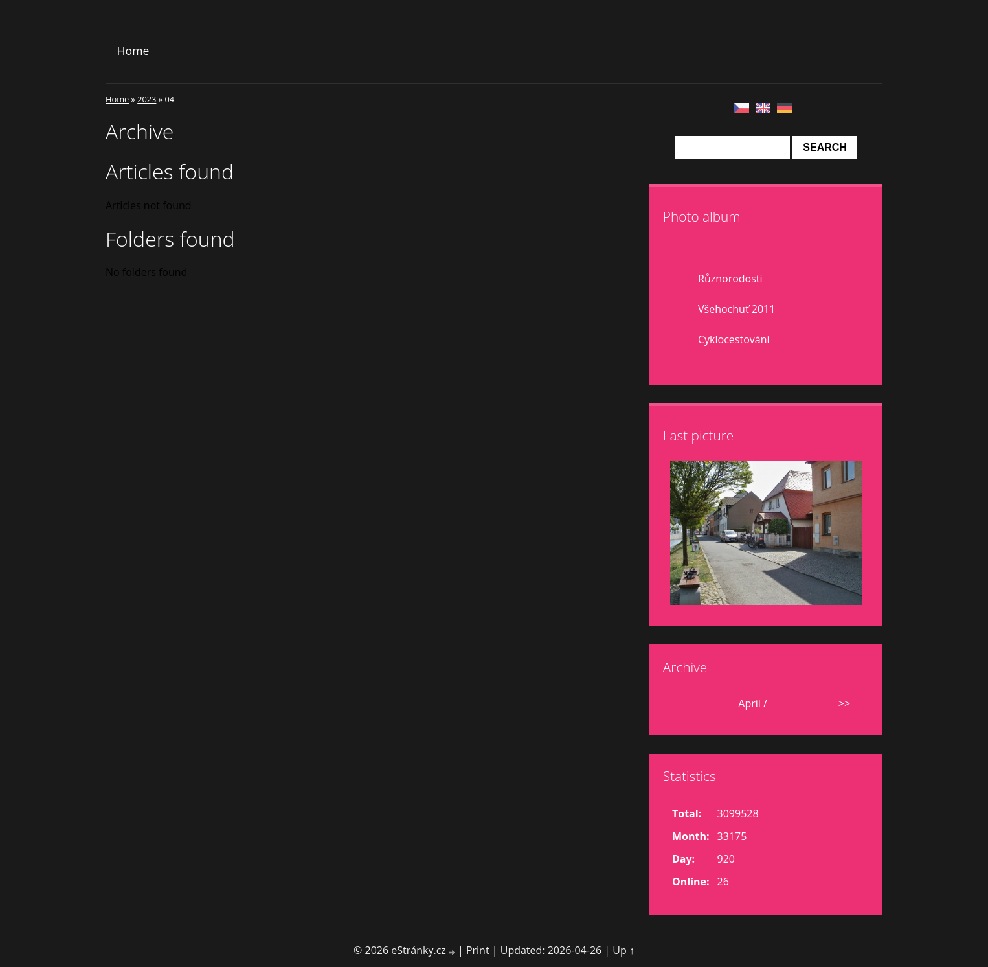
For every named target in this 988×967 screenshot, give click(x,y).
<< (687, 703)
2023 (146, 99)
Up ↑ (623, 950)
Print (477, 950)
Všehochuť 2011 (736, 309)
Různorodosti (730, 278)
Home (133, 50)
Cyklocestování (734, 339)
